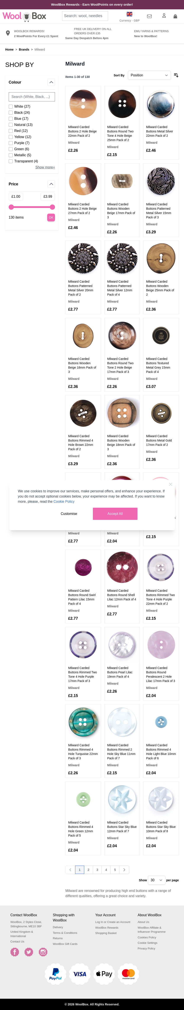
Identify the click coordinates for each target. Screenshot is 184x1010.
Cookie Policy (63, 501)
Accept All (115, 514)
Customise (69, 514)
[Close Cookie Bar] (170, 484)
